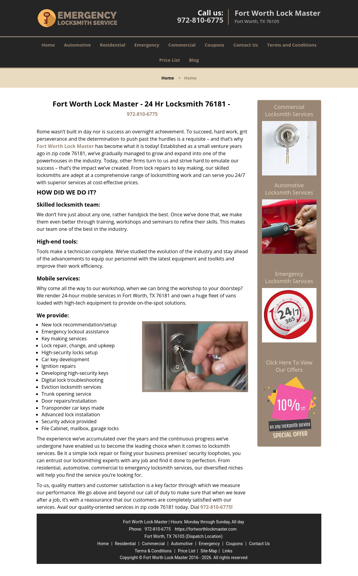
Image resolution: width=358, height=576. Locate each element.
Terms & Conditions (153, 550)
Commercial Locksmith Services (289, 110)
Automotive (77, 45)
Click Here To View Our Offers (289, 366)
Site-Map (209, 550)
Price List (169, 60)
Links (227, 550)
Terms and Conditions (292, 45)
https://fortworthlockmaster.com (206, 529)
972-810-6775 (200, 20)
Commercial (182, 45)
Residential (112, 45)
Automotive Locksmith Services (289, 189)
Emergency (146, 45)
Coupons (214, 45)
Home (48, 45)
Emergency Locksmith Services (289, 277)
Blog (194, 60)
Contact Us (246, 45)
